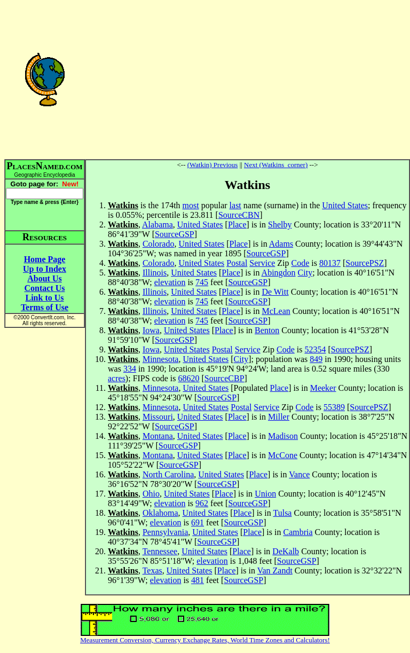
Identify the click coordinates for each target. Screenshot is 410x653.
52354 (315, 349)
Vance (299, 474)
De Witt (275, 291)
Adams (281, 243)
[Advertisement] (247, 79)
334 (129, 368)
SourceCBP (224, 378)
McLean (276, 311)
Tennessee (160, 551)
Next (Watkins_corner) (276, 165)
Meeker (323, 387)
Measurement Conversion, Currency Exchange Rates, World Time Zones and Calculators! (205, 640)
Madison (283, 435)
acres (116, 378)
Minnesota (161, 359)
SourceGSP (174, 234)
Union (265, 493)
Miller (278, 416)
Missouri (158, 416)
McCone (282, 455)
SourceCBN (238, 214)
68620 (189, 378)
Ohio (151, 493)
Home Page (45, 259)
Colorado (159, 243)
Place (237, 224)
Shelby (279, 224)
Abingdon (279, 272)
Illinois (155, 272)
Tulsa (282, 512)
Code (300, 263)
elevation (170, 282)
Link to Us (44, 297)
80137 (330, 263)
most (191, 205)
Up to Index (44, 268)
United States (345, 205)
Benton (267, 330)
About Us (44, 278)
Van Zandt (275, 570)
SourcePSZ (364, 263)
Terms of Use (44, 307)
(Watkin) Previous (212, 165)
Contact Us (45, 288)
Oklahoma (160, 512)
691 (197, 522)
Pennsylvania (165, 532)
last (235, 205)
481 (197, 580)
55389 (334, 407)
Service (262, 263)
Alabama (157, 224)
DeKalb (285, 551)
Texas (152, 570)
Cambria (297, 532)
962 (201, 503)
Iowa (151, 330)
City (305, 272)
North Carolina (168, 474)
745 (201, 282)
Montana (158, 435)
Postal (236, 263)
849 (316, 359)
